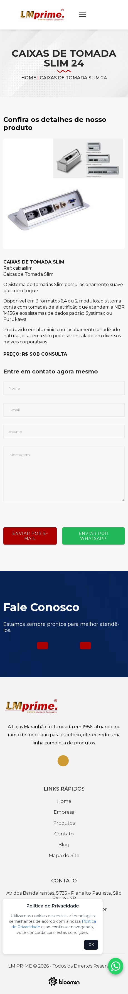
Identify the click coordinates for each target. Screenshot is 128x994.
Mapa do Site (64, 855)
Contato (64, 833)
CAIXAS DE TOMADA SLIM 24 (73, 77)
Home (28, 77)
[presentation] (45, 512)
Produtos (64, 823)
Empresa (64, 812)
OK (91, 945)
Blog (64, 844)
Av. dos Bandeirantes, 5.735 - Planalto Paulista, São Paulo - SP (64, 895)
